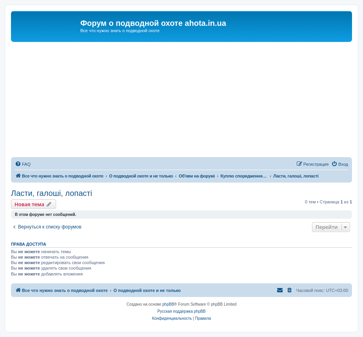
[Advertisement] (181, 101)
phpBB (168, 304)
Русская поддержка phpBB (181, 311)
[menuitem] (23, 164)
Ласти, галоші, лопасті (51, 193)
